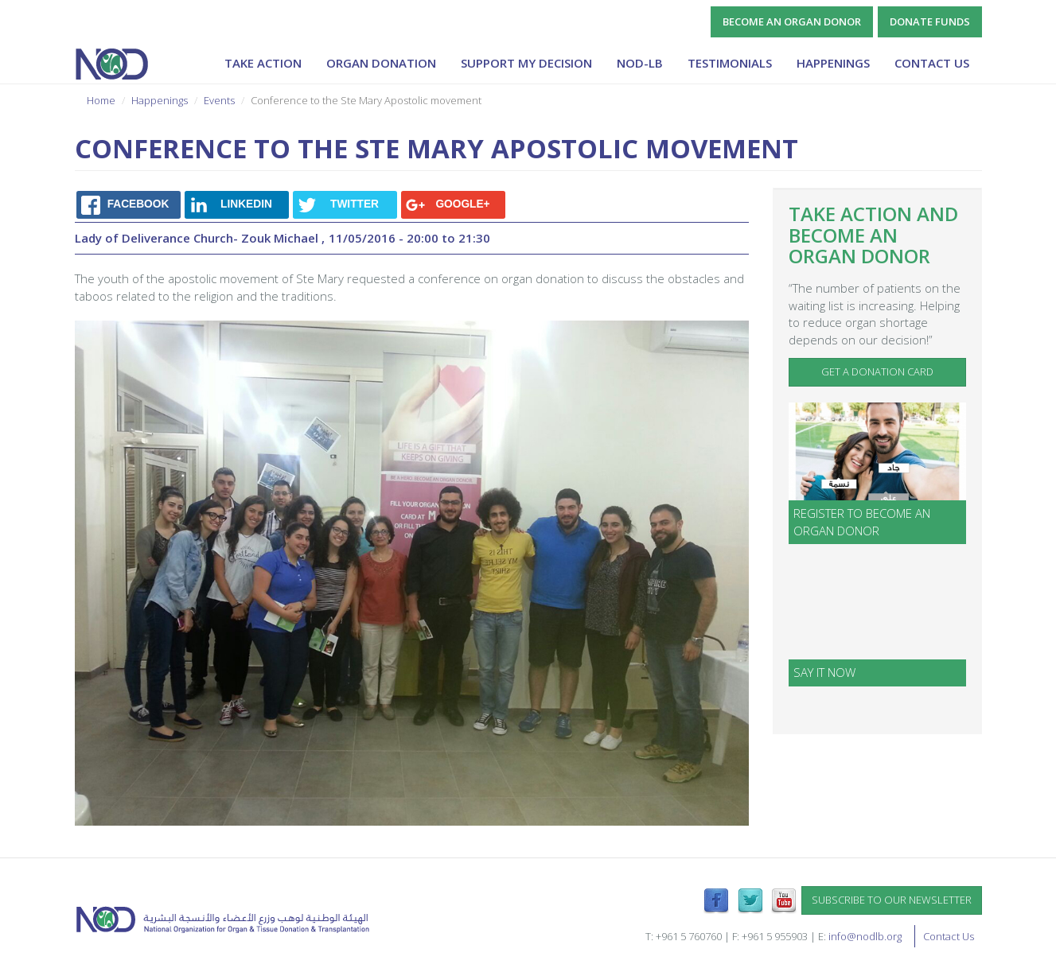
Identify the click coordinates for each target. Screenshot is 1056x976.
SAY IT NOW (824, 672)
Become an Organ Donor (792, 21)
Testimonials (730, 63)
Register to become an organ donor (861, 521)
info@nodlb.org (865, 936)
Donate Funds (930, 21)
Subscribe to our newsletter (892, 899)
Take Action (263, 63)
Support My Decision (526, 63)
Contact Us (931, 63)
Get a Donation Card (877, 371)
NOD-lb (640, 63)
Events (219, 100)
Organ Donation (381, 63)
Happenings (833, 63)
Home (101, 100)
